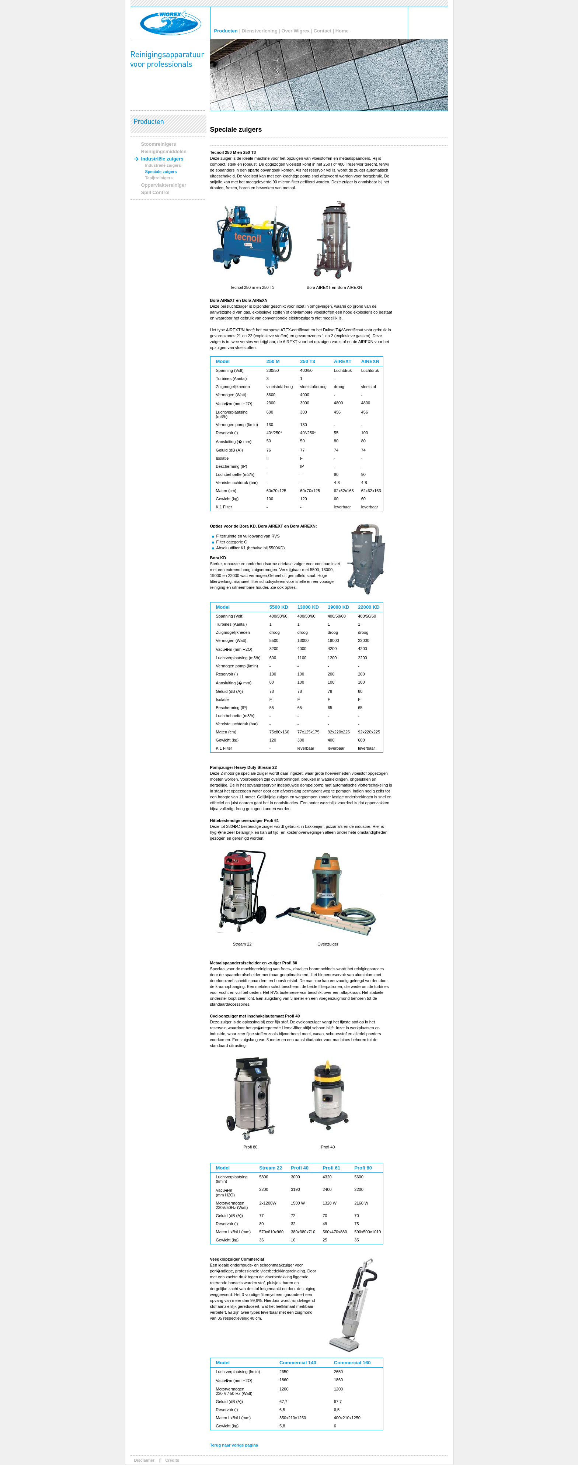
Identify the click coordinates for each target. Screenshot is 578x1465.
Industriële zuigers (162, 159)
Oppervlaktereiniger (164, 185)
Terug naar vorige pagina (234, 1445)
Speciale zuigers (161, 171)
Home (342, 31)
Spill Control (155, 192)
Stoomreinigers (158, 144)
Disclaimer (144, 1460)
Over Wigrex (296, 31)
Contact (322, 31)
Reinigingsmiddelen (164, 151)
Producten (226, 31)
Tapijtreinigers (159, 178)
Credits (172, 1460)
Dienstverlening (259, 31)
